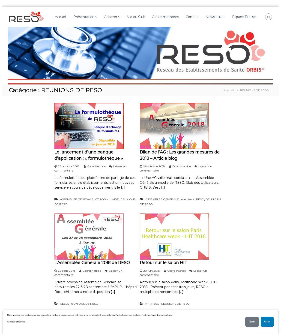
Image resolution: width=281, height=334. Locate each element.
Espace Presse (244, 17)
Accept (267, 322)
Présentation (83, 17)
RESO (200, 199)
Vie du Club (136, 17)
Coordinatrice (96, 166)
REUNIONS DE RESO (84, 303)
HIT (147, 303)
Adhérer (110, 17)
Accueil (60, 17)
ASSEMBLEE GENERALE (76, 199)
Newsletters (215, 17)
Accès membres (165, 17)
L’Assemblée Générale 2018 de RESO (92, 262)
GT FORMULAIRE (107, 199)
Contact (192, 17)
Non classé (187, 199)
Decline (252, 322)
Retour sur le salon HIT (163, 262)
